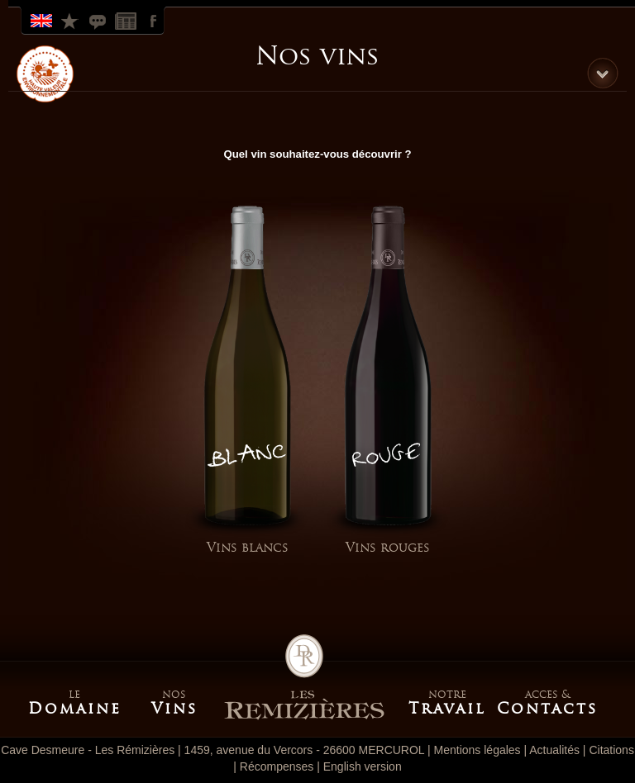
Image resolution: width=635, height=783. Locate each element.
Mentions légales (477, 750)
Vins (174, 709)
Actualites (127, 19)
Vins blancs (248, 547)
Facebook (155, 19)
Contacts (546, 709)
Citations (99, 19)
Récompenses (71, 19)
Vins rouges (388, 547)
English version (362, 766)
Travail (447, 709)
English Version (43, 19)
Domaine (75, 709)
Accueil (304, 677)
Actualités (554, 750)
